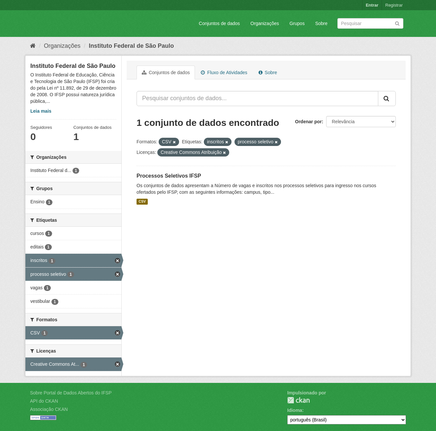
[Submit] (397, 23)
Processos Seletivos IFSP (169, 176)
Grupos (297, 23)
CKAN (298, 400)
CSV (142, 202)
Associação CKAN (49, 409)
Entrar (372, 5)
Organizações (264, 23)
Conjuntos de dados (219, 23)
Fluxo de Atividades (224, 72)
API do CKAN (44, 401)
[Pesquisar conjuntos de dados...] (257, 98)
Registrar (394, 5)
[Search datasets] (370, 23)
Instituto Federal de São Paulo (131, 46)
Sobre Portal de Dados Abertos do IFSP (70, 392)
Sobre (321, 23)
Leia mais (40, 111)
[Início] (33, 46)
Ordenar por (308, 121)
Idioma (294, 410)
